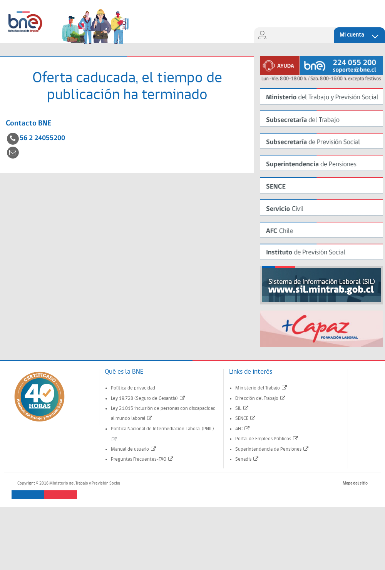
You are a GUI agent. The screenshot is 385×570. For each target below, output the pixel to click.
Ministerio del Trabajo (261, 388)
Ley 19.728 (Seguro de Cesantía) (148, 398)
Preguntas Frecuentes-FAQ (142, 459)
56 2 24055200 (42, 138)
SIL (242, 408)
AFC (242, 428)
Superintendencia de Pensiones (272, 449)
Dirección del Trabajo (260, 398)
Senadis (247, 459)
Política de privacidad (133, 388)
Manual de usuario (134, 449)
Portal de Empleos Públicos (267, 438)
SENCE (245, 418)
